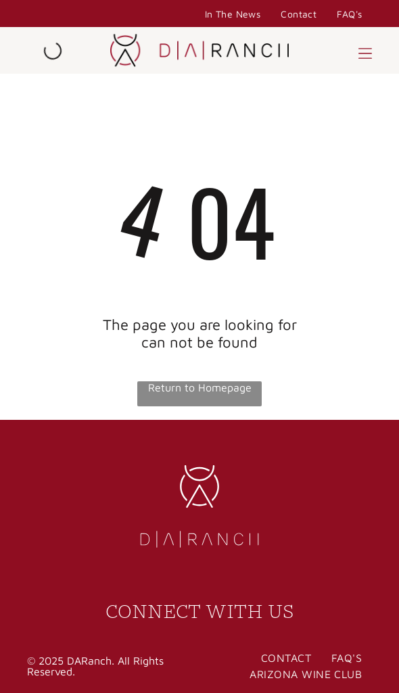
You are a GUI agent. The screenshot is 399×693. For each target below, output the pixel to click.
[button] (365, 50)
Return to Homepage (200, 387)
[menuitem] (233, 13)
